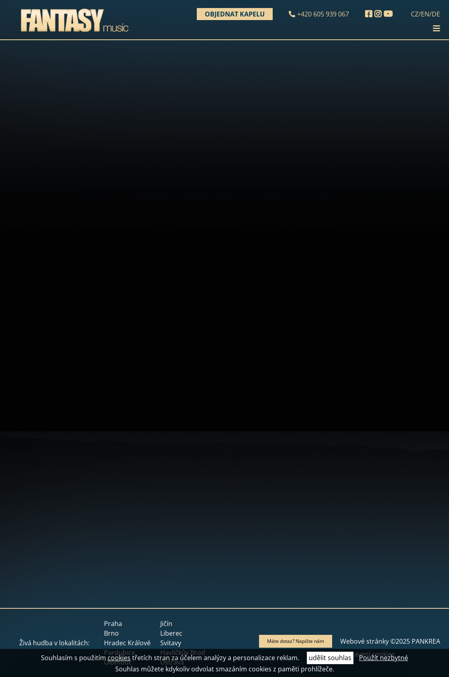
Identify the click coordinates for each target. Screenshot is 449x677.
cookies (119, 657)
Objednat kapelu (235, 14)
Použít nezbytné (383, 657)
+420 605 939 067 (323, 14)
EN (425, 14)
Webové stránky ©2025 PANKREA (390, 641)
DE (436, 14)
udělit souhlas (330, 657)
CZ (414, 14)
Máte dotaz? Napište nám (295, 641)
